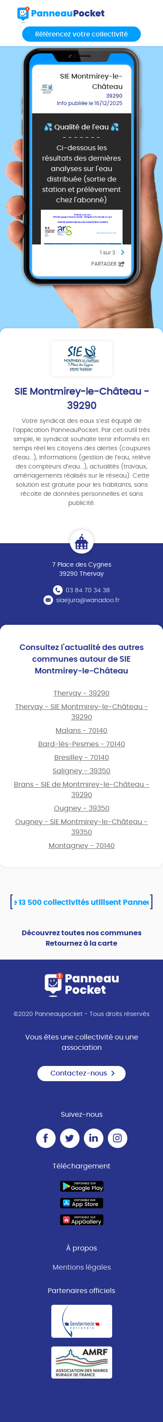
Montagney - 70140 (82, 845)
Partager (108, 264)
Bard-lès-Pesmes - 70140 (81, 744)
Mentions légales (82, 1267)
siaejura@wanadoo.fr (88, 600)
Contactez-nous (83, 1073)
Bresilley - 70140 (81, 757)
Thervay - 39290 (81, 693)
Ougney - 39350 (82, 808)
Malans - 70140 (81, 730)
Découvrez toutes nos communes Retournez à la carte (82, 938)
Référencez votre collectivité (81, 34)
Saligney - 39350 (81, 771)
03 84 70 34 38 (88, 590)
